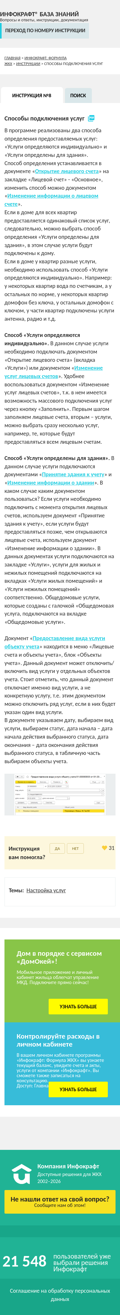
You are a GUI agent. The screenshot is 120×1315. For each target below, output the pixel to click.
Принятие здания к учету (73, 474)
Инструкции (28, 63)
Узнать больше (78, 1007)
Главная (12, 57)
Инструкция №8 (31, 95)
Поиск (78, 95)
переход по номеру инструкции (45, 30)
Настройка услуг (46, 890)
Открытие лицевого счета (67, 171)
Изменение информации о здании (50, 482)
